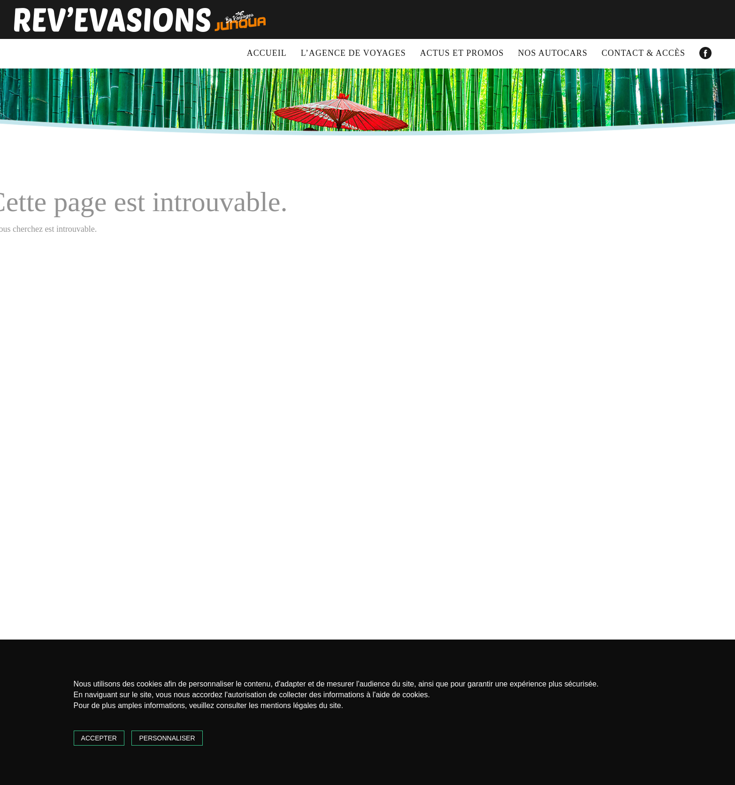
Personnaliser (167, 738)
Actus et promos (462, 53)
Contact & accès (643, 53)
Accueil (267, 53)
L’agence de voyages (353, 53)
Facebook (705, 53)
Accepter (99, 738)
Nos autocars (553, 53)
